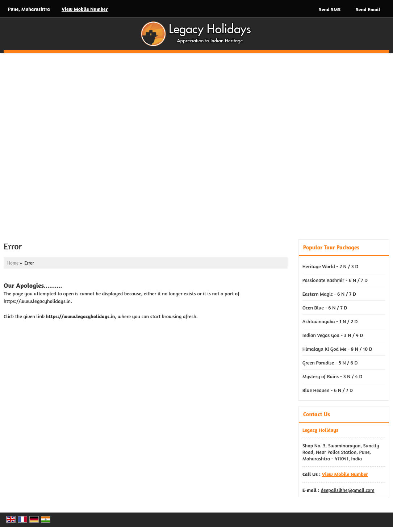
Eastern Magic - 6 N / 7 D (329, 294)
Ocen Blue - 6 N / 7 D (324, 307)
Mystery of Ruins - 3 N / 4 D (332, 376)
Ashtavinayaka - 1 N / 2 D (330, 321)
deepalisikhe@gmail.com (347, 490)
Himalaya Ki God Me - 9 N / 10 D (337, 349)
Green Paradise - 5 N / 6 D (330, 362)
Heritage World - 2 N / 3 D (330, 266)
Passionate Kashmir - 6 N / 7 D (335, 280)
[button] (85, 9)
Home (12, 263)
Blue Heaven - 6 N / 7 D (327, 390)
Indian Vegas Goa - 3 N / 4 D (332, 335)
